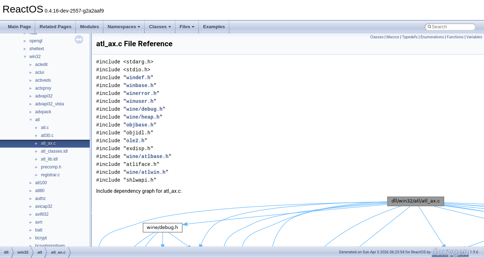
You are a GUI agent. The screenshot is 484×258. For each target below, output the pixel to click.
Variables (474, 37)
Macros (392, 37)
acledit (41, 64)
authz (40, 198)
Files (187, 26)
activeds (43, 80)
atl (37, 119)
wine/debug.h (144, 109)
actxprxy (43, 88)
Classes (160, 26)
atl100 (41, 182)
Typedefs (410, 37)
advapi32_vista (49, 103)
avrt (38, 222)
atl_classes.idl (54, 151)
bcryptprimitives (50, 245)
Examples (214, 26)
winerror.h (141, 93)
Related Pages (55, 26)
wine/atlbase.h (147, 156)
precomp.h (51, 166)
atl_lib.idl (49, 159)
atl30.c (47, 135)
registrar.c (50, 174)
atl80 (39, 190)
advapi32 (44, 96)
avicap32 (43, 206)
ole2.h (135, 140)
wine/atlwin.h (145, 172)
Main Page (19, 26)
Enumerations (432, 37)
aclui (39, 72)
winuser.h (140, 101)
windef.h (138, 77)
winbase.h (140, 85)
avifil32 (41, 214)
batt (38, 230)
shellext (36, 48)
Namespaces (124, 26)
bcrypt (41, 237)
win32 (35, 56)
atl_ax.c (48, 143)
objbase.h (140, 124)
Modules (89, 26)
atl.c (45, 127)
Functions (455, 37)
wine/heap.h (142, 117)
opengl (35, 40)
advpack (43, 111)
